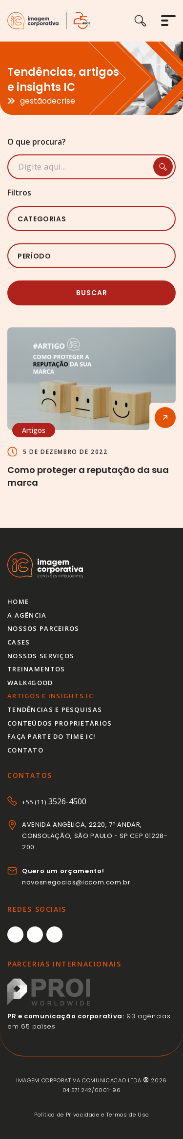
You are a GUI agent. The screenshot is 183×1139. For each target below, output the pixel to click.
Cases (18, 642)
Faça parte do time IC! (51, 736)
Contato (25, 750)
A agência (27, 615)
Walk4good (30, 682)
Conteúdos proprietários (59, 723)
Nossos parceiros (43, 628)
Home (18, 601)
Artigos (33, 430)
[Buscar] (147, 21)
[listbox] (91, 218)
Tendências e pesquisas (54, 709)
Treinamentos (36, 669)
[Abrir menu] (168, 20)
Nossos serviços (40, 655)
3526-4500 (54, 801)
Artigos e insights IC (50, 695)
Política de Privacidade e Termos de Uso (91, 1114)
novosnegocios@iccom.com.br (76, 882)
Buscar (91, 293)
